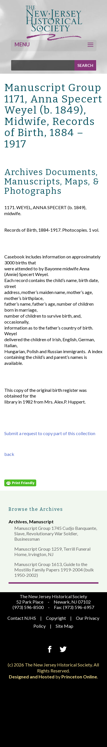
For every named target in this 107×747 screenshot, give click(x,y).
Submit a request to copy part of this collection (49, 433)
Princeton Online (79, 676)
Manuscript (41, 521)
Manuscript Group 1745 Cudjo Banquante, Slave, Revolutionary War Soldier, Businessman (55, 533)
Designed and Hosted (31, 676)
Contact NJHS (21, 618)
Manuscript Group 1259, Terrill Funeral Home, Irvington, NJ (52, 551)
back (9, 454)
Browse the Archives (36, 509)
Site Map (64, 626)
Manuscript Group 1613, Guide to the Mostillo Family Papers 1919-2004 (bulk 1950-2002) (54, 569)
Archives (18, 521)
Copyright (56, 618)
